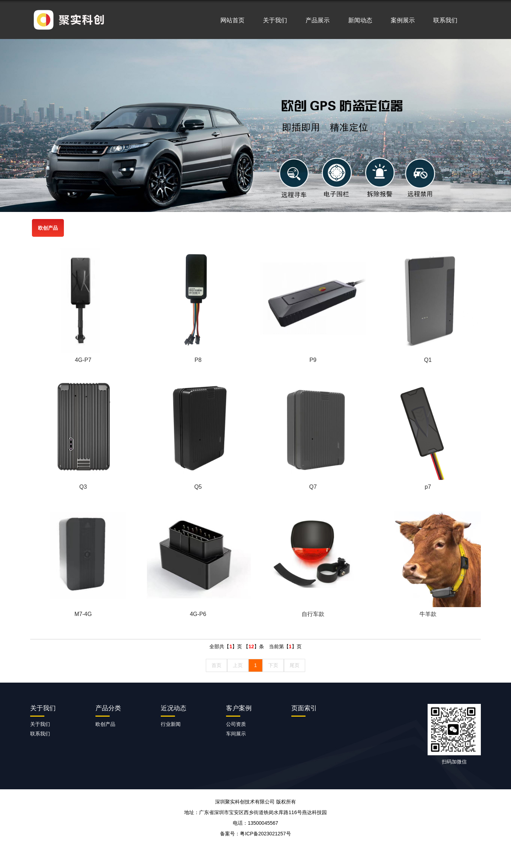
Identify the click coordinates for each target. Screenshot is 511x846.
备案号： (255, 833)
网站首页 (232, 20)
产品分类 (108, 708)
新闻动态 (360, 20)
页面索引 (304, 708)
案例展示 (403, 20)
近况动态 (173, 708)
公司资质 (236, 724)
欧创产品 (48, 228)
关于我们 (275, 20)
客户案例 (239, 708)
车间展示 (236, 733)
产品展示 (318, 20)
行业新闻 (171, 724)
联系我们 (445, 20)
